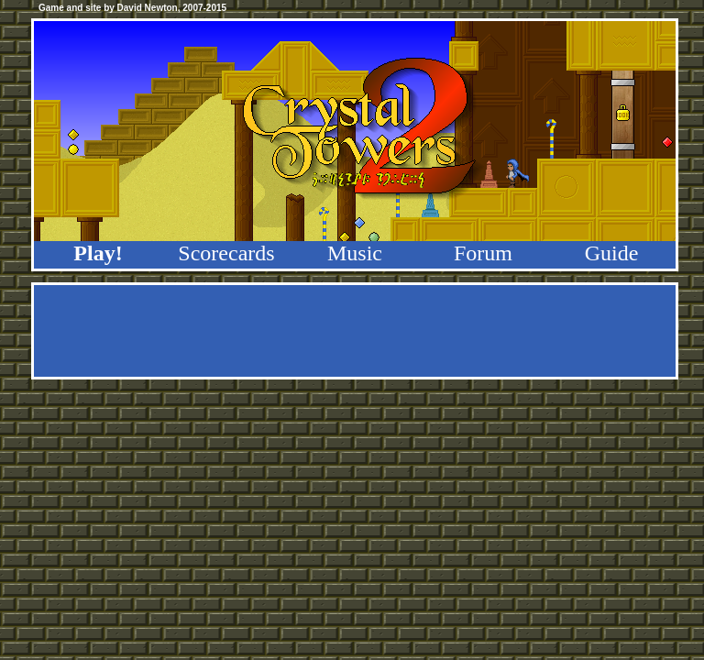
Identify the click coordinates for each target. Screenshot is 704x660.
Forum (483, 253)
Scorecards (226, 253)
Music (354, 253)
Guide (612, 253)
